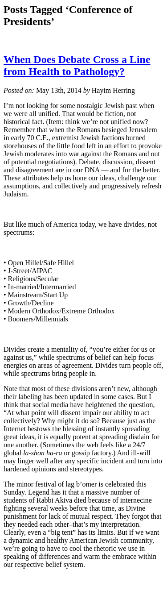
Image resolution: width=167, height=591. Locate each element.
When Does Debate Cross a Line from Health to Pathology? (77, 65)
